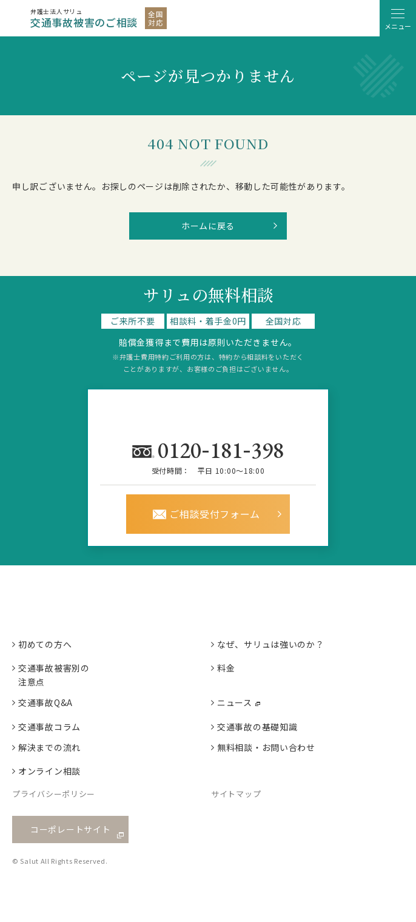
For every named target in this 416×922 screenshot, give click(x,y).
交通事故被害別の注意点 (54, 674)
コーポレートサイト (70, 829)
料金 (226, 668)
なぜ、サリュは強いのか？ (270, 644)
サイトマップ (236, 793)
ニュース (234, 702)
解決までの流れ (49, 747)
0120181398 (223, 449)
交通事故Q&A (45, 702)
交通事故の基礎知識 (257, 727)
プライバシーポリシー (53, 793)
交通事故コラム (49, 727)
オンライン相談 (49, 771)
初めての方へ (45, 644)
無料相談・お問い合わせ (266, 747)
